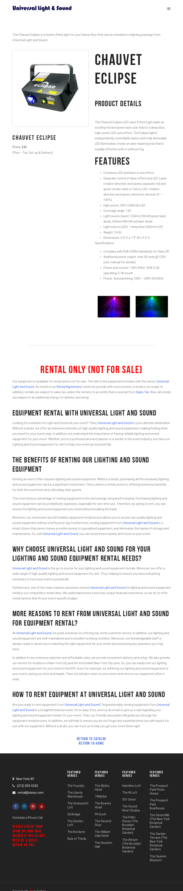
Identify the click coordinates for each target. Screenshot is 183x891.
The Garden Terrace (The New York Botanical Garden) (158, 841)
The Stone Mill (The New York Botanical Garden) (160, 821)
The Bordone (76, 832)
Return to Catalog (91, 739)
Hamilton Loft (131, 785)
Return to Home (91, 743)
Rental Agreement (69, 386)
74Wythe (101, 796)
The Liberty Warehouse (75, 794)
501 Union (129, 799)
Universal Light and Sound (115, 423)
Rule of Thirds (76, 838)
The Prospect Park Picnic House (159, 789)
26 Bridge (73, 814)
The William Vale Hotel (102, 833)
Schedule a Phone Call (27, 817)
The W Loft (129, 792)
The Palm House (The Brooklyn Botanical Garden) (130, 825)
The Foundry (75, 785)
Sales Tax (142, 392)
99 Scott (100, 814)
